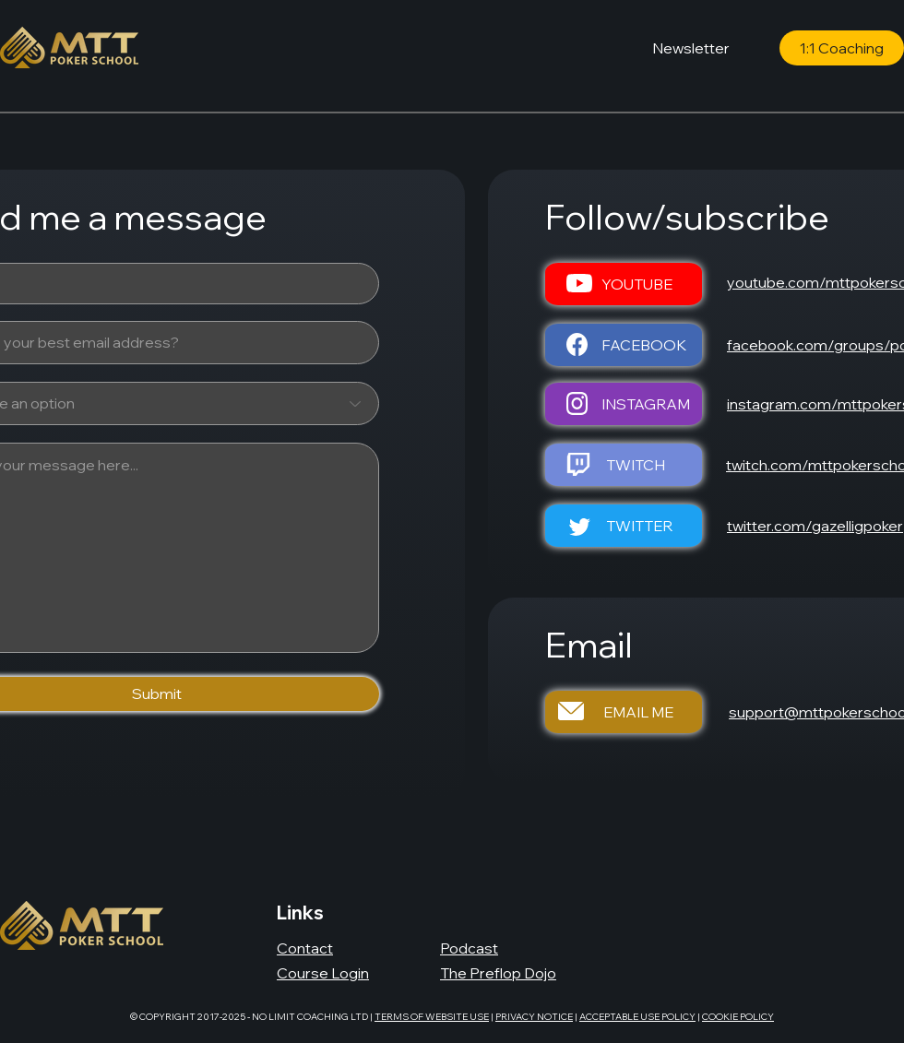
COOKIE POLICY (738, 1017)
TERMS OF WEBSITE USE (432, 1017)
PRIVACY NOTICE (534, 1017)
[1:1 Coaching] (841, 47)
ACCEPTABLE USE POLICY (637, 1017)
